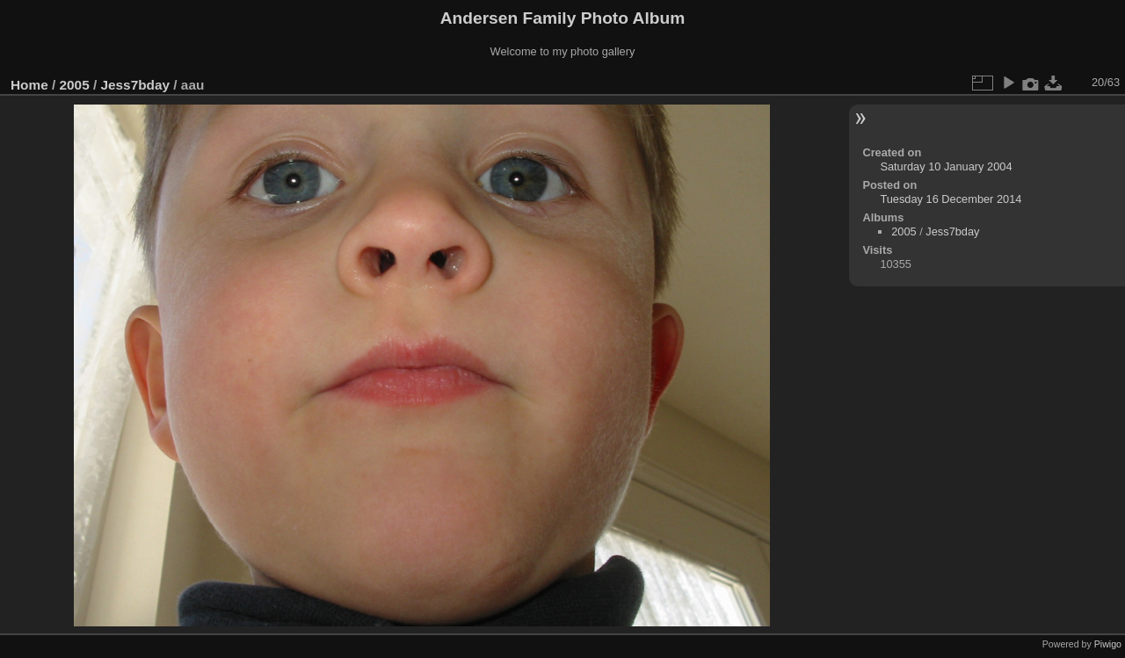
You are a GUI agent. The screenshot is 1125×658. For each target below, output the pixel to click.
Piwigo (1107, 644)
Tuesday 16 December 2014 (950, 199)
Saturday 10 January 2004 (946, 166)
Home (29, 84)
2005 (75, 84)
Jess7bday (135, 84)
